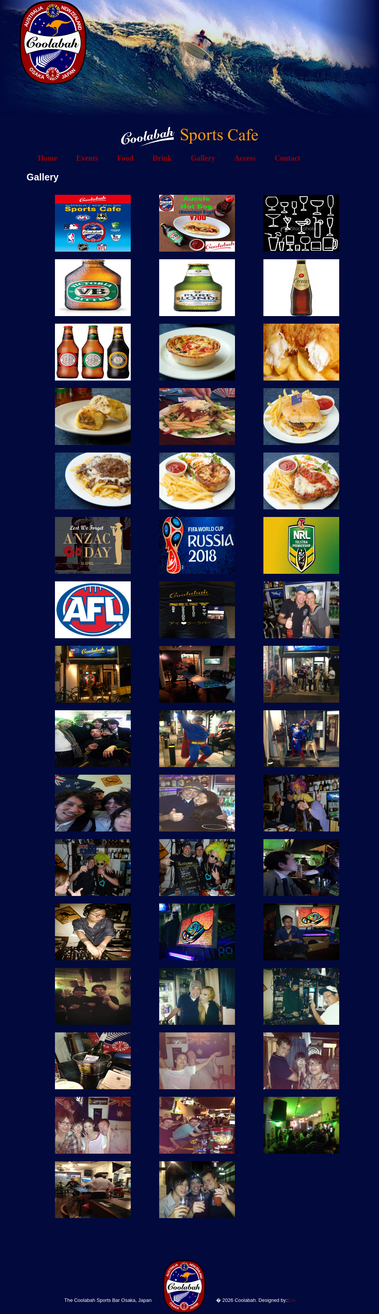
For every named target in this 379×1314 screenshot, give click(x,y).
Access (245, 158)
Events (87, 158)
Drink (162, 158)
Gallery (203, 158)
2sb (292, 1300)
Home (47, 158)
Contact (287, 158)
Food (125, 158)
